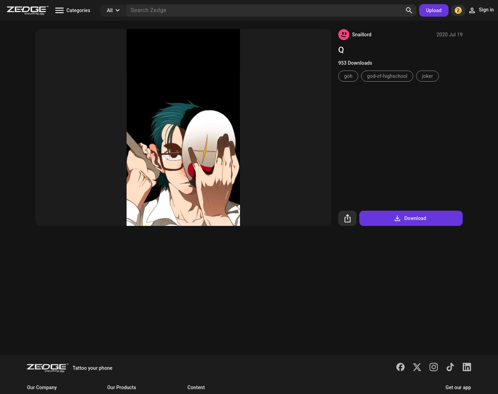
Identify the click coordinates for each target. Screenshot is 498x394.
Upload (434, 10)
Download (409, 218)
